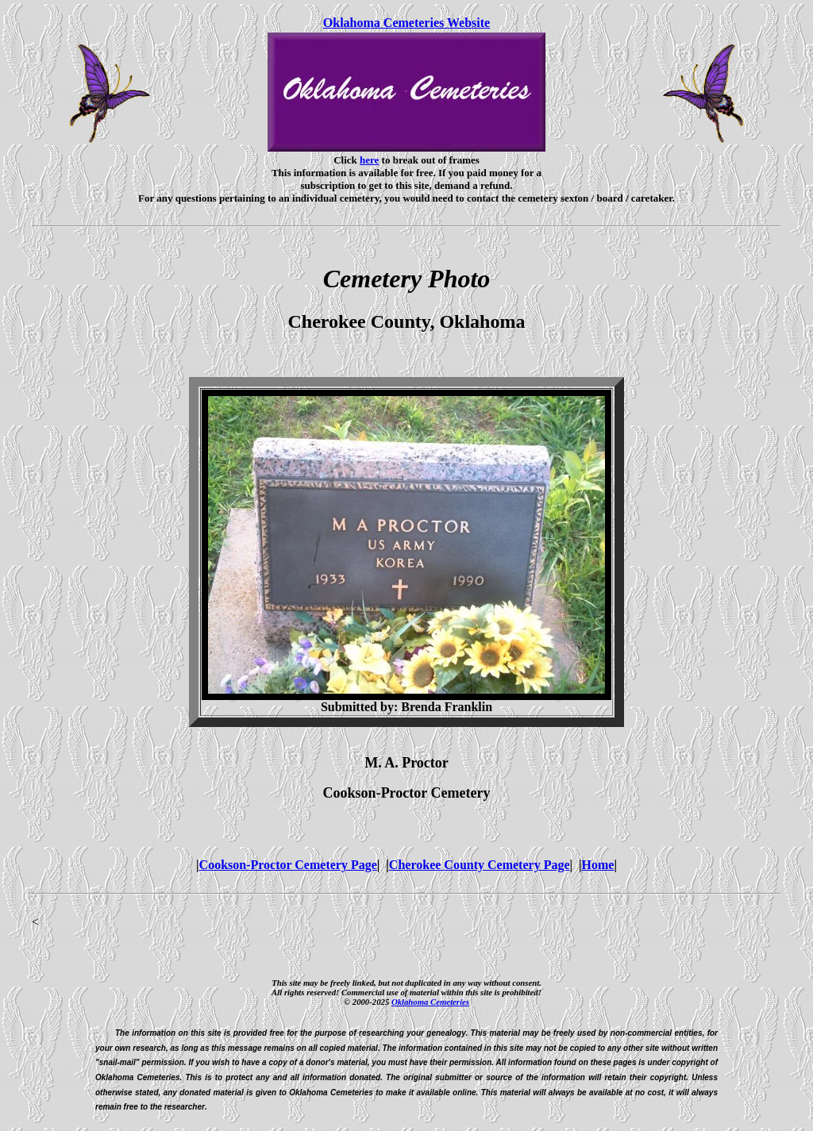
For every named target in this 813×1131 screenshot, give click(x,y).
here (369, 160)
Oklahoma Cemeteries (430, 1001)
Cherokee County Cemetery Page (479, 864)
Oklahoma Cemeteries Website (406, 22)
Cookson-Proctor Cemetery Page (288, 864)
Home (598, 864)
